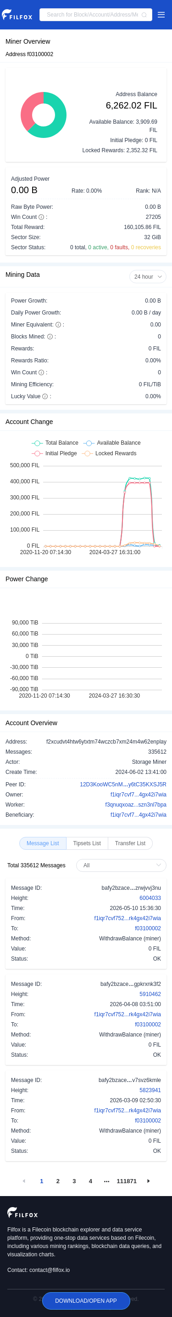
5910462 (150, 994)
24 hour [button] (148, 277)
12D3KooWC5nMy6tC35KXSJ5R (123, 784)
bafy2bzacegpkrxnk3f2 (130, 983)
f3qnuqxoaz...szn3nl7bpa (135, 805)
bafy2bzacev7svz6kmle (130, 1079)
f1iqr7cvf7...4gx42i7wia (138, 794)
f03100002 (148, 928)
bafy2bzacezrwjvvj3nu (131, 887)
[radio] (43, 843)
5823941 (150, 1090)
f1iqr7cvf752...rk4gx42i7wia (127, 918)
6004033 (150, 898)
